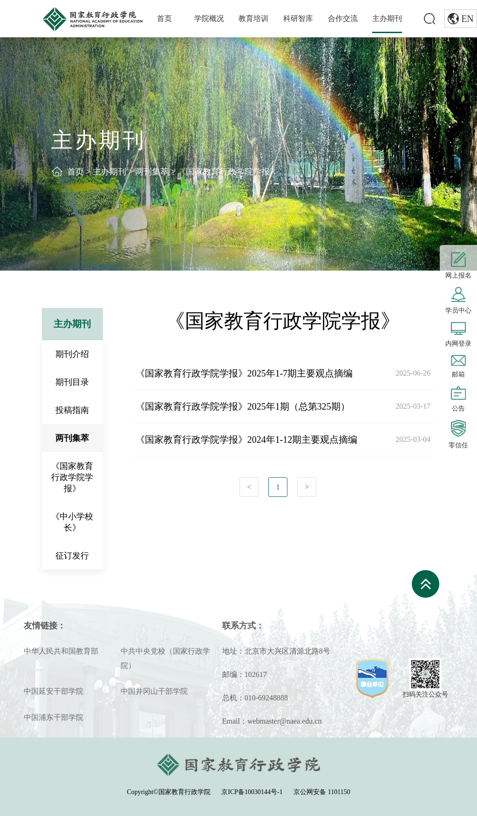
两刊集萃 (152, 171)
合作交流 (343, 18)
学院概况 (209, 18)
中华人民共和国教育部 (61, 651)
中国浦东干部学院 (53, 717)
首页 (164, 18)
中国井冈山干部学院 (154, 691)
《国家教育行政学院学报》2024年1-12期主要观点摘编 (247, 439)
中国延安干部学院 (53, 691)
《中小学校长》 (72, 522)
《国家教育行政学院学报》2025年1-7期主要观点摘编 (244, 373)
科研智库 (298, 18)
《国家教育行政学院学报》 (227, 171)
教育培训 (253, 18)
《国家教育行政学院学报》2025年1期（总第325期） (243, 406)
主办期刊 (387, 18)
